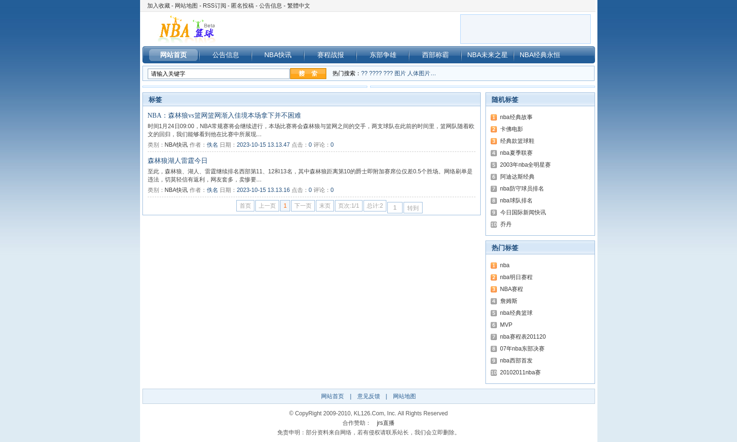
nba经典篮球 (516, 313)
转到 (413, 208)
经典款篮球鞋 (517, 141)
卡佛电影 (511, 129)
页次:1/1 (348, 205)
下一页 (303, 205)
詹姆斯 (508, 301)
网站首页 (173, 55)
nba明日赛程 (516, 277)
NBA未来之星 (487, 55)
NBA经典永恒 (540, 55)
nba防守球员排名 (522, 188)
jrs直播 (385, 423)
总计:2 (375, 205)
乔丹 (506, 224)
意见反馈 (368, 396)
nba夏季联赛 (516, 153)
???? (375, 73)
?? (364, 73)
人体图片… (421, 73)
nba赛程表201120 (523, 336)
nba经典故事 (516, 117)
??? (388, 73)
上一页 (267, 205)
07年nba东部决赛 (522, 348)
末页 (325, 205)
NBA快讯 (278, 55)
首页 (245, 205)
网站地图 (186, 5)
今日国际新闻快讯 (523, 212)
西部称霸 (435, 55)
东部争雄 (383, 55)
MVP (506, 324)
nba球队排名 (516, 200)
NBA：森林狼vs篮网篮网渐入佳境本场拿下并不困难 (224, 115)
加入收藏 (158, 5)
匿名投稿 (242, 5)
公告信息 (270, 5)
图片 (400, 73)
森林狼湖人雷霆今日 (178, 160)
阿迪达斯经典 (517, 176)
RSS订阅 (214, 5)
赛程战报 (330, 55)
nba (505, 265)
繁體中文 (298, 5)
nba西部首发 (516, 360)
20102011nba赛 (520, 372)
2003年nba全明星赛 (525, 164)
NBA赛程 (512, 289)
